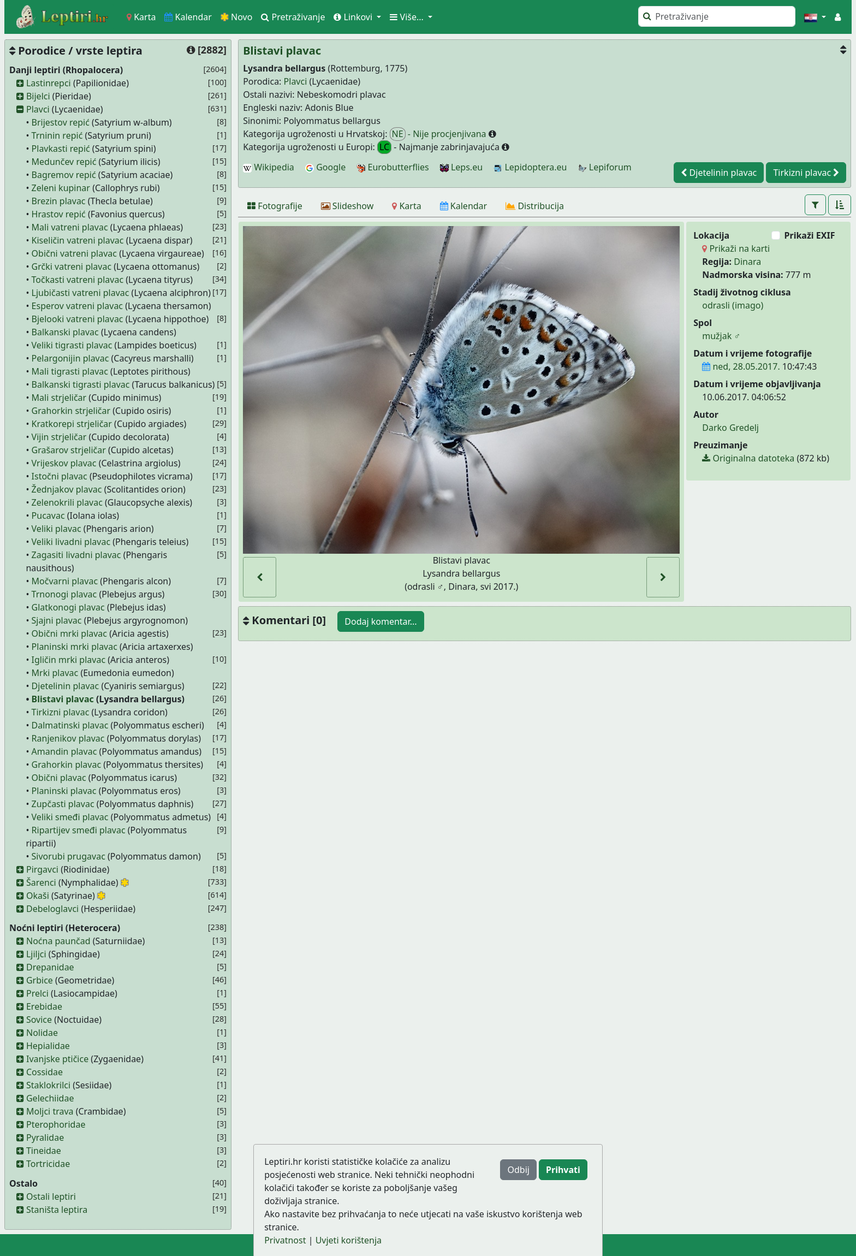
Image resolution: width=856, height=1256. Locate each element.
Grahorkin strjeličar (71, 411)
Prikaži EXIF (809, 235)
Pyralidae (45, 1137)
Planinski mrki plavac (74, 647)
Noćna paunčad (58, 941)
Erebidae (44, 1006)
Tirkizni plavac (61, 712)
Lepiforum (605, 167)
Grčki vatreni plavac (72, 266)
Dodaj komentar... (380, 621)
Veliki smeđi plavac (70, 817)
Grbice (39, 980)
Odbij (518, 1170)
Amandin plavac (64, 751)
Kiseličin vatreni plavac (78, 240)
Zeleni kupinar (61, 188)
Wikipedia (268, 167)
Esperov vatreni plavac (77, 306)
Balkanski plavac (65, 332)
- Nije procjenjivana (439, 134)
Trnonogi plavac (64, 594)
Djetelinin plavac (65, 686)
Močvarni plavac (65, 581)
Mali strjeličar (59, 398)
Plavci (38, 109)
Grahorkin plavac (67, 765)
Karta (141, 17)
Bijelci (38, 96)
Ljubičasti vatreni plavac (80, 293)
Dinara (747, 262)
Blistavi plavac (63, 699)
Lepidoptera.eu (530, 167)
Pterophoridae (55, 1124)
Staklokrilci (48, 1085)
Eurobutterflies (392, 167)
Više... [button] (408, 17)
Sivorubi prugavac (68, 856)
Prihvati (563, 1170)
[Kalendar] (464, 205)
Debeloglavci (52, 909)
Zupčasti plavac (63, 804)
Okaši (37, 896)
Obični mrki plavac (69, 633)
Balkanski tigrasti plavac (81, 384)
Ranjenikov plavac (68, 738)
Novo (237, 17)
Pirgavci (42, 869)
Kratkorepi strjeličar (72, 424)
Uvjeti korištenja (349, 1240)
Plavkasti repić (61, 149)
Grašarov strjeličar (69, 450)
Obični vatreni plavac (74, 253)
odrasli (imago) (732, 305)
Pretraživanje (293, 17)
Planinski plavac (64, 791)
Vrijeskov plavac (64, 463)
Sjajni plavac (57, 620)
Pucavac (48, 515)
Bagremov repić (64, 175)
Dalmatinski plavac (70, 725)
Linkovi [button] (354, 17)
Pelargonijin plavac (70, 358)
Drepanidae (50, 967)
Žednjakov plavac (67, 489)
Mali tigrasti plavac (70, 371)
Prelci (37, 993)
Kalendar (188, 17)
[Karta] (406, 205)
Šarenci (41, 882)
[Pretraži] (716, 16)
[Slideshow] (347, 205)
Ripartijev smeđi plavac (79, 830)
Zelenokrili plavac (67, 502)
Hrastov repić (59, 214)
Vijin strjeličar (59, 437)
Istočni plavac (59, 476)
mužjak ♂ (721, 336)
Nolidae (42, 1033)
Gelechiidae (50, 1098)
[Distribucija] (534, 205)
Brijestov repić (61, 122)
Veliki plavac (56, 529)
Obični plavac (59, 778)
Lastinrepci (48, 83)
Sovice (39, 1020)
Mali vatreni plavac (70, 227)
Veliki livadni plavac (71, 542)
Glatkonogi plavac (68, 607)
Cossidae (44, 1072)
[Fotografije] (275, 205)
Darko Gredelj (730, 428)
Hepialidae (48, 1046)
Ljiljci (36, 954)
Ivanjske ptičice (57, 1059)
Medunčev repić (64, 162)
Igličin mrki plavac (69, 660)
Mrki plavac (55, 673)
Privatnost (285, 1240)
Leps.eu (461, 167)
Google (325, 167)
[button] (815, 17)
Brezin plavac (59, 201)
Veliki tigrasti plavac (72, 345)
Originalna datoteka (748, 458)
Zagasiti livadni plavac (76, 555)
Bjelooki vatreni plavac (77, 319)
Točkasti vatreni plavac (77, 280)
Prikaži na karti (736, 248)
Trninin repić (57, 135)
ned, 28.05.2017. (741, 366)
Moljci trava (50, 1111)
